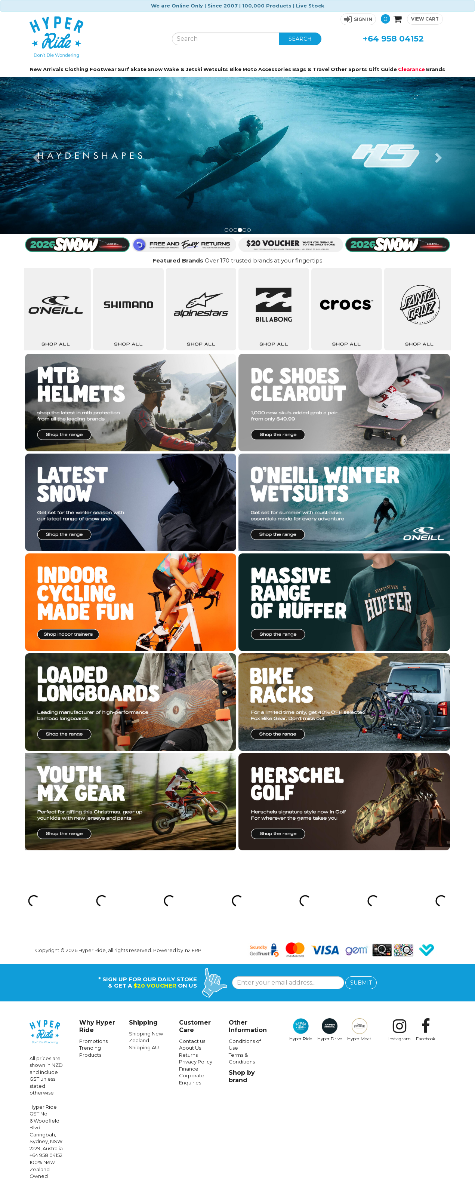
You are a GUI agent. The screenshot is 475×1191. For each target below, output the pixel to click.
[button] (358, 19)
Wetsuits (215, 69)
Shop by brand (242, 1076)
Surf (123, 69)
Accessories (274, 69)
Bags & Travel (311, 69)
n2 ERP (193, 950)
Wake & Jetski (183, 69)
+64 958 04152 (393, 39)
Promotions (93, 1041)
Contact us (192, 1041)
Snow (155, 69)
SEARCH (300, 39)
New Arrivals (47, 69)
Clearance (411, 69)
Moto (250, 69)
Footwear (103, 69)
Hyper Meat (359, 1029)
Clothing (76, 69)
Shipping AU (144, 1047)
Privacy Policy (195, 1062)
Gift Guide (382, 69)
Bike (235, 69)
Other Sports (349, 69)
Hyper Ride (300, 1029)
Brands (435, 69)
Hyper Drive (329, 1029)
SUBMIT (361, 982)
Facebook (425, 1029)
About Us (190, 1048)
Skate (138, 69)
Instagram (399, 1029)
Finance (188, 1069)
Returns (188, 1055)
